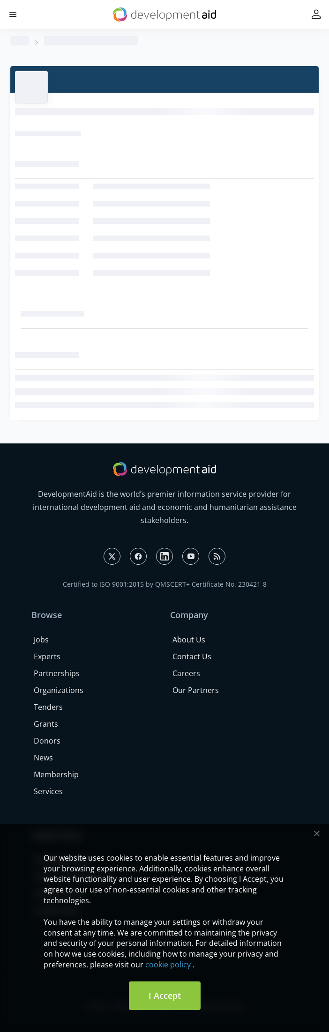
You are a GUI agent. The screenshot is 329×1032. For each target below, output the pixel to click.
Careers (186, 673)
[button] (13, 15)
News (43, 757)
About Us (188, 639)
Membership (56, 774)
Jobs (41, 639)
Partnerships (57, 673)
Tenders (48, 707)
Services (48, 791)
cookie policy (168, 964)
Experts (47, 656)
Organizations (58, 690)
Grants (46, 724)
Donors (47, 741)
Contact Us (191, 656)
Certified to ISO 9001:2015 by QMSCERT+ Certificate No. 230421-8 (165, 584)
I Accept (165, 995)
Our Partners (195, 690)
